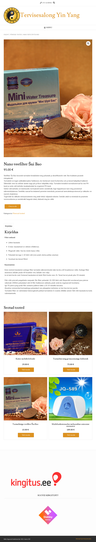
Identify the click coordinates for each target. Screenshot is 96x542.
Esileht (6, 34)
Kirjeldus (8, 226)
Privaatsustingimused (83, 539)
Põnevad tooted (16, 34)
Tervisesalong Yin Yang (50, 15)
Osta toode (12, 206)
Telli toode (26, 370)
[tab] (9, 226)
